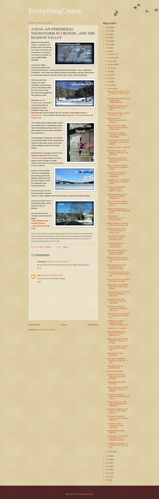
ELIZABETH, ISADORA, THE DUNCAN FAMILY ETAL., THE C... (117, 108)
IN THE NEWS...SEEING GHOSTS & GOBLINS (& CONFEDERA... (117, 135)
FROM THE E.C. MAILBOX (116, 328)
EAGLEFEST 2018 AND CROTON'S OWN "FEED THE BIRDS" (117, 301)
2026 (108, 27)
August (110, 68)
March (109, 85)
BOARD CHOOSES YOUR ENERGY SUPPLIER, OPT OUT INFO (117, 153)
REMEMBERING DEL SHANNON (115, 354)
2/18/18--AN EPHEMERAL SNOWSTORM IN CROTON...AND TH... (116, 189)
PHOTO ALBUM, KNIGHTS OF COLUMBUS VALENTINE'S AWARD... (118, 142)
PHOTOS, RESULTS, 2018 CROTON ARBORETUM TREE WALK (116, 404)
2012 (108, 473)
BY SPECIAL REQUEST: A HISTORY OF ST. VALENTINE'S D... (116, 245)
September (111, 64)
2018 (108, 51)
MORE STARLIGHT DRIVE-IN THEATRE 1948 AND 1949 (118, 224)
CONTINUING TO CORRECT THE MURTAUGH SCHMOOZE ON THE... (117, 438)
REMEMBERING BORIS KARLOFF (116, 432)
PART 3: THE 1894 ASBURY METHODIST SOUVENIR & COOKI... (118, 203)
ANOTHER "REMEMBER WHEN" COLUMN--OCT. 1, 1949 (117, 361)
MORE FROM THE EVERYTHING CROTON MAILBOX (117, 120)
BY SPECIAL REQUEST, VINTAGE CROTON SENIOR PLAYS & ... (118, 396)
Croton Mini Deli (83, 115)
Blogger (90, 494)
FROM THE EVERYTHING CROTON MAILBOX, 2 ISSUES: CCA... (116, 230)
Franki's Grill (36, 118)
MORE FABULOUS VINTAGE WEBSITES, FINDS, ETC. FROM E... (117, 287)
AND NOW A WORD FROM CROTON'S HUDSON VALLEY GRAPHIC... (117, 252)
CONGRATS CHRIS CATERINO (118, 147)
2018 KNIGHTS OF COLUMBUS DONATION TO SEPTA (118, 280)
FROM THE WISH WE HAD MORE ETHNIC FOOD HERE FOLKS (118, 211)
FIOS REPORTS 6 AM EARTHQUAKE (115, 367)
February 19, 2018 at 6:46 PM (52, 275)
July (109, 71)
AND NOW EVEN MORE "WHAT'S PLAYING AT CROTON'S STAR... (116, 238)
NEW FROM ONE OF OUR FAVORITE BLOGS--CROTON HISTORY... (117, 267)
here (59, 128)
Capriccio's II (36, 115)
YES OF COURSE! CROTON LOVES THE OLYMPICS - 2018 (117, 348)
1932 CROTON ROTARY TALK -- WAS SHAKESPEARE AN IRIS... (118, 274)
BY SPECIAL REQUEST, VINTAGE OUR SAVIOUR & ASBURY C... (118, 418)
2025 (108, 31)
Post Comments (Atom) (46, 330)
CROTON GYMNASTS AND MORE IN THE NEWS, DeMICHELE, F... (117, 196)
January (110, 452)
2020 (108, 44)
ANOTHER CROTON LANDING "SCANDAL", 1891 (118, 114)
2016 (108, 459)
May (109, 78)
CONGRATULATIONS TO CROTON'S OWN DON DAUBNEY (116, 376)
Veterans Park (36, 158)
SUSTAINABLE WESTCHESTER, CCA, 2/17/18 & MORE (116, 218)
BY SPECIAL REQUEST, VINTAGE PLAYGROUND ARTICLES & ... (117, 308)
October (110, 61)
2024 (108, 34)
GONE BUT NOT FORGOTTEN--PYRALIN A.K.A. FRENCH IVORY (118, 182)
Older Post (93, 325)
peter (39, 275)
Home (64, 325)
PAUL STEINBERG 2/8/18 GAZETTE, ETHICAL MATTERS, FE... (116, 334)
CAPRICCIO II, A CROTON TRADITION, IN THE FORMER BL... (116, 174)
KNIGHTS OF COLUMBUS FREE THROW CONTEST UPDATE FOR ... (117, 127)
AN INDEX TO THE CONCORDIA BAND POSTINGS (115, 425)
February (110, 88)
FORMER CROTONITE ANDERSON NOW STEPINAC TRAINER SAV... (118, 323)
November (111, 58)
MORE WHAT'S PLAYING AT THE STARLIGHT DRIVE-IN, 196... (118, 259)
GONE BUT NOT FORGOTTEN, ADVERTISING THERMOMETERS (118, 100)
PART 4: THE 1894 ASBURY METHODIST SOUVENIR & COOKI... (118, 167)
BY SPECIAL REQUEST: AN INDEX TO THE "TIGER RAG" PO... (117, 411)
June (109, 75)
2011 (108, 476)
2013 (108, 470)
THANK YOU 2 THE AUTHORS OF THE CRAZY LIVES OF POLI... (118, 316)
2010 (108, 480)
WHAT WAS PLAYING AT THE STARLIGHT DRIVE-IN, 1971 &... (118, 93)
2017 (108, 456)
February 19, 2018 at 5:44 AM (57, 262)
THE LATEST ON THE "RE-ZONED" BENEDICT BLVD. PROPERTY (118, 160)
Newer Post (34, 325)
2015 (108, 463)
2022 (108, 38)
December (111, 54)
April (109, 82)
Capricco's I (71, 115)
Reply (39, 268)
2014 (108, 466)
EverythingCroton (55, 11)
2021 (108, 41)
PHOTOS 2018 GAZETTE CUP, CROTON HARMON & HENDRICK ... (118, 294)
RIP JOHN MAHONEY (115, 371)
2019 (108, 48)
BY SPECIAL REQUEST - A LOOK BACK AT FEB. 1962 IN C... (117, 445)
